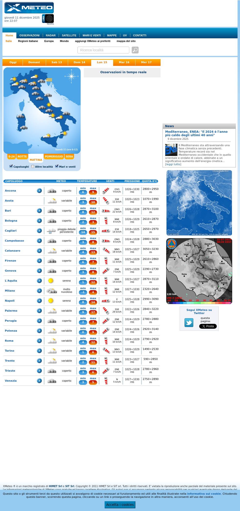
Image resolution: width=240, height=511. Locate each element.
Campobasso (14, 240)
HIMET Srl (55, 486)
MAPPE (112, 35)
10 (93, 202)
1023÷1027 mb (132, 280)
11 (93, 362)
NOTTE (22, 156)
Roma (9, 340)
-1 (83, 292)
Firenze (10, 260)
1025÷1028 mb (132, 300)
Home (9, 35)
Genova (10, 270)
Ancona (10, 190)
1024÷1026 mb (132, 330)
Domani (34, 62)
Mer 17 (146, 62)
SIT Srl (69, 486)
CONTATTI (139, 35)
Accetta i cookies (120, 505)
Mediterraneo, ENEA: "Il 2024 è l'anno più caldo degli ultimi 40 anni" (196, 133)
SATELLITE (69, 35)
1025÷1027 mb (132, 250)
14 (83, 232)
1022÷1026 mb (132, 310)
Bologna (11, 220)
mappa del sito (126, 41)
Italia (9, 41)
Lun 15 (102, 62)
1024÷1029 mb (132, 320)
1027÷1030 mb (132, 290)
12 (93, 212)
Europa (49, 41)
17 (93, 312)
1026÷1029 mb (132, 220)
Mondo (64, 41)
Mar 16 (124, 62)
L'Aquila (11, 280)
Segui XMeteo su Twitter (199, 311)
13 (93, 252)
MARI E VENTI (92, 35)
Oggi (13, 62)
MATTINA (36, 160)
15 (93, 232)
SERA (69, 156)
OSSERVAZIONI (30, 35)
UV (125, 35)
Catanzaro (12, 250)
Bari (8, 210)
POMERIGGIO (54, 156)
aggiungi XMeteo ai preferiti (92, 41)
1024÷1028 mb (132, 240)
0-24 (12, 156)
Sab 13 (57, 62)
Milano (10, 290)
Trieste (10, 370)
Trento (10, 360)
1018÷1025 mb (132, 230)
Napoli (10, 300)
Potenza (11, 330)
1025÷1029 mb (132, 260)
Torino (9, 350)
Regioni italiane (28, 41)
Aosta (9, 200)
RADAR (51, 35)
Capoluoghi (21, 166)
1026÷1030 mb (132, 190)
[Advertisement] (76, 17)
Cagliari (11, 230)
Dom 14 (79, 62)
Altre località (44, 166)
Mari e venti (67, 166)
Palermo (11, 310)
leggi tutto (173, 164)
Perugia (11, 320)
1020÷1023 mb (132, 200)
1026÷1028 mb (132, 210)
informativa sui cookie (204, 493)
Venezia (11, 380)
